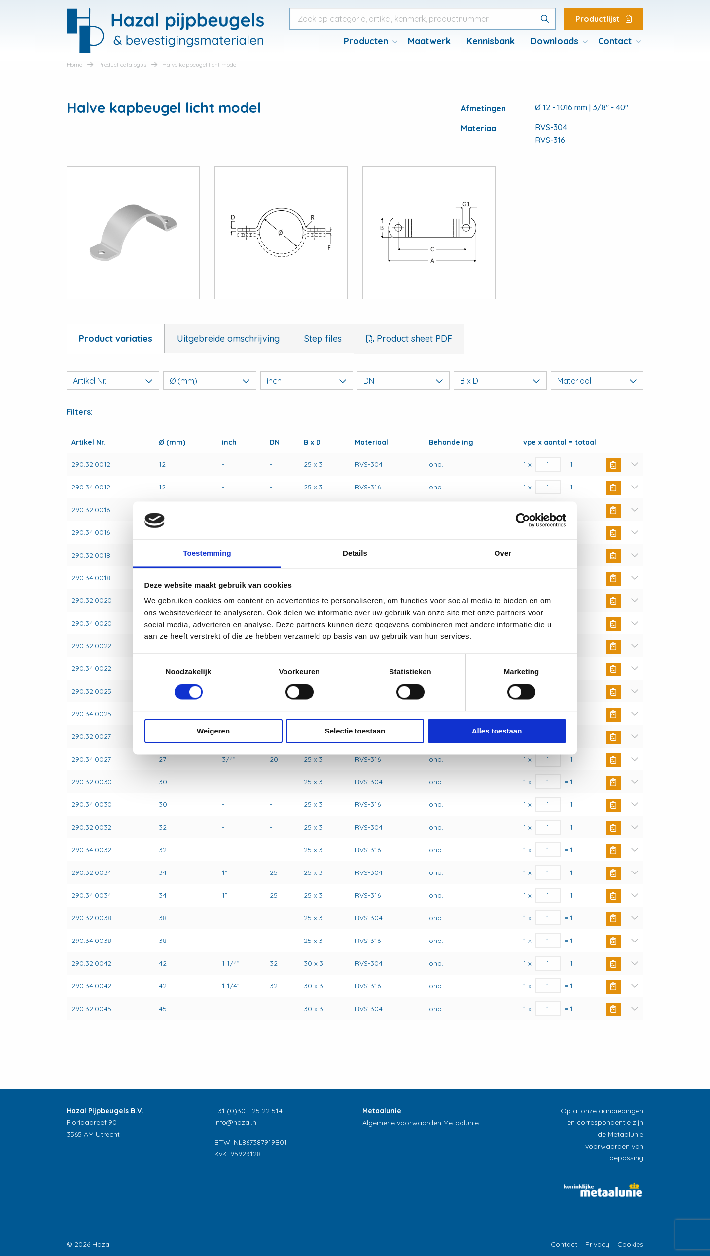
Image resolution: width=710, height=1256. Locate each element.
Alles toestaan (497, 731)
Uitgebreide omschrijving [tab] (228, 338)
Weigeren (213, 731)
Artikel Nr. (113, 380)
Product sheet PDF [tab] (413, 338)
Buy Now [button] (613, 465)
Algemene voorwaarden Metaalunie (420, 1122)
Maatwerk (429, 41)
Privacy (597, 1244)
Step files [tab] (323, 338)
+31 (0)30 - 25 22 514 (248, 1110)
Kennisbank (490, 41)
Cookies (630, 1244)
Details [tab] (355, 553)
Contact (615, 41)
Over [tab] (503, 553)
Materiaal (597, 380)
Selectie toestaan (355, 731)
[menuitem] (368, 41)
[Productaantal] (548, 464)
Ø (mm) (209, 380)
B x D (500, 380)
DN (403, 380)
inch (307, 380)
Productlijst (603, 19)
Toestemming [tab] (207, 553)
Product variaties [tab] (115, 338)
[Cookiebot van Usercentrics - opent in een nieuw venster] (523, 520)
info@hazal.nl (236, 1122)
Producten (366, 41)
